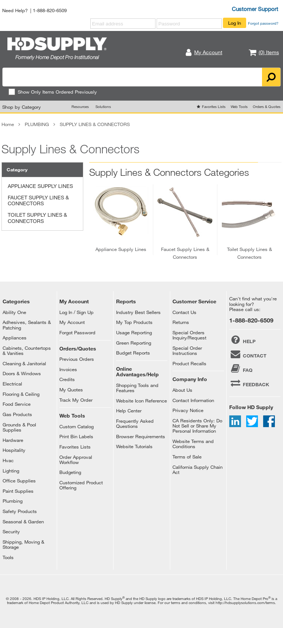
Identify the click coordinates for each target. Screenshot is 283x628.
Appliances (15, 338)
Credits (67, 379)
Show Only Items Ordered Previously (52, 91)
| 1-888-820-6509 (48, 10)
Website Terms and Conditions (193, 443)
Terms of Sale (187, 457)
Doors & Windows (22, 373)
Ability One (14, 312)
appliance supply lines (120, 249)
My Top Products (134, 322)
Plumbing (12, 501)
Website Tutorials (134, 446)
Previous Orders (76, 359)
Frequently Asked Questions (135, 423)
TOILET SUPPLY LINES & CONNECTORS (37, 218)
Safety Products (20, 511)
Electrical (12, 384)
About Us (182, 390)
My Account (72, 322)
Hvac (8, 460)
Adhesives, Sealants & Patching (27, 324)
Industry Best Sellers (138, 312)
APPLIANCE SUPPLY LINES (40, 186)
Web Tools (239, 106)
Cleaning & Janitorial (24, 363)
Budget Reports (133, 353)
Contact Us (184, 312)
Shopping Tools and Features (137, 387)
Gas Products (17, 414)
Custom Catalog (76, 426)
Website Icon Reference (141, 401)
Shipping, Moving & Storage (23, 544)
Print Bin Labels (76, 436)
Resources (80, 106)
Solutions (103, 106)
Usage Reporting (134, 332)
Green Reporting (133, 343)
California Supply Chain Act (197, 469)
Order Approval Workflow (75, 459)
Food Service (17, 404)
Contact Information (193, 400)
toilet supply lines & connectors (249, 253)
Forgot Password (77, 332)
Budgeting (70, 472)
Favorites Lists (214, 106)
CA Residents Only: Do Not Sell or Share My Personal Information (197, 426)
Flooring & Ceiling (21, 394)
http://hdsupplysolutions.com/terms (245, 602)
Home (7, 124)
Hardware (13, 440)
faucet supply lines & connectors (185, 253)
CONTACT (247, 354)
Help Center (129, 411)
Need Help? (15, 10)
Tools (8, 557)
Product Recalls (189, 363)
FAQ (240, 368)
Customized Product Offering (81, 485)
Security (11, 531)
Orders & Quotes (266, 106)
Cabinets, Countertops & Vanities (27, 350)
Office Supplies (19, 481)
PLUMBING (37, 124)
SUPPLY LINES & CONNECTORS (95, 124)
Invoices (68, 369)
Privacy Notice (187, 410)
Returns (180, 322)
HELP (242, 340)
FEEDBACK (249, 383)
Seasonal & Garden (23, 521)
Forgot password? (263, 23)
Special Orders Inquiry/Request (189, 335)
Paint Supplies (18, 491)
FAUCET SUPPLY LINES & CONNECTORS (38, 200)
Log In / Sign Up (76, 312)
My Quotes (71, 389)
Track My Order (75, 400)
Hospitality (14, 450)
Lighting (11, 471)
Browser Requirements (140, 436)
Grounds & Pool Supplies (19, 427)
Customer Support (255, 9)
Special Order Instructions (187, 350)
